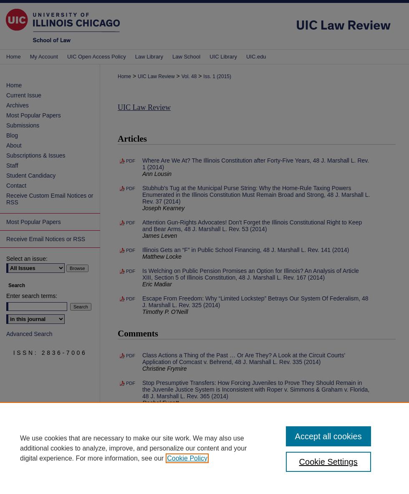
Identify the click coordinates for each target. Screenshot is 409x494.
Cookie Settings (328, 461)
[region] (204, 448)
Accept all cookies (328, 436)
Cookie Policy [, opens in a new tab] (187, 458)
